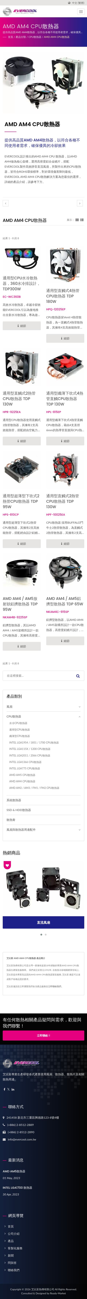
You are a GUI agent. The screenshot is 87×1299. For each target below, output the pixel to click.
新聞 (11, 1255)
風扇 (9, 706)
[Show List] (82, 219)
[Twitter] (8, 1089)
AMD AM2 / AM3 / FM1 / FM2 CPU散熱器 (34, 787)
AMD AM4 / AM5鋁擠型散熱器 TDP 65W (64, 601)
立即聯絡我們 (54, 986)
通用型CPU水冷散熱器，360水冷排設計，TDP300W (21, 283)
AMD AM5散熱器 (14, 1171)
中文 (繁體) (78, 2)
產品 (11, 1241)
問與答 (12, 1262)
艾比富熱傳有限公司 (42, 1289)
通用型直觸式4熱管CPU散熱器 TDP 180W (62, 296)
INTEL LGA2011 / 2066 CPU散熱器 (29, 755)
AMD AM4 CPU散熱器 (56, 36)
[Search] (37, 676)
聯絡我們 (13, 1270)
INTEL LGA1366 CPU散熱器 (25, 762)
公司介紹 (13, 1233)
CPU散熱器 (35, 36)
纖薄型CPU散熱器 (19, 736)
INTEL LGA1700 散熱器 (17, 1188)
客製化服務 (15, 1248)
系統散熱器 (14, 800)
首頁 (10, 36)
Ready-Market (58, 1293)
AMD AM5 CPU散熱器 (22, 774)
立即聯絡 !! (43, 1035)
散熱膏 (11, 819)
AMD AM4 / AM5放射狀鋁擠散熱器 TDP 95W (20, 604)
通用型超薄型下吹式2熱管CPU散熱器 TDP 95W (21, 501)
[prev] (6, 203)
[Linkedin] (13, 1089)
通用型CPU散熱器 (19, 729)
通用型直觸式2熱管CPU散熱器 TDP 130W (19, 399)
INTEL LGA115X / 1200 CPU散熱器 (29, 748)
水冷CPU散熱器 (18, 723)
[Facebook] (4, 1089)
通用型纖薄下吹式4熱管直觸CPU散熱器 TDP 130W (64, 399)
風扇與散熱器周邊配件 (21, 829)
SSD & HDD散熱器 (19, 810)
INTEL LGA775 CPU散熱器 (24, 768)
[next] (80, 203)
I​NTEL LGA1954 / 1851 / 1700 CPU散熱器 (34, 742)
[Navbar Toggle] (81, 12)
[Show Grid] (77, 219)
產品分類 (21, 36)
